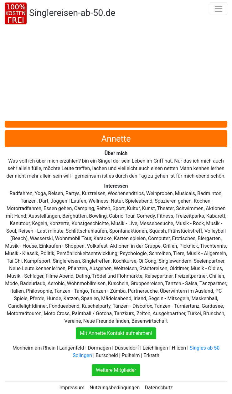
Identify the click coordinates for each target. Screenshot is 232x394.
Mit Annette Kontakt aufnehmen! (116, 333)
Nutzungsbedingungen (115, 388)
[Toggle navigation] (218, 9)
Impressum (72, 388)
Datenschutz (159, 388)
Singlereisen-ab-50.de (72, 13)
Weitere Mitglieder (116, 370)
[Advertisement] (116, 74)
